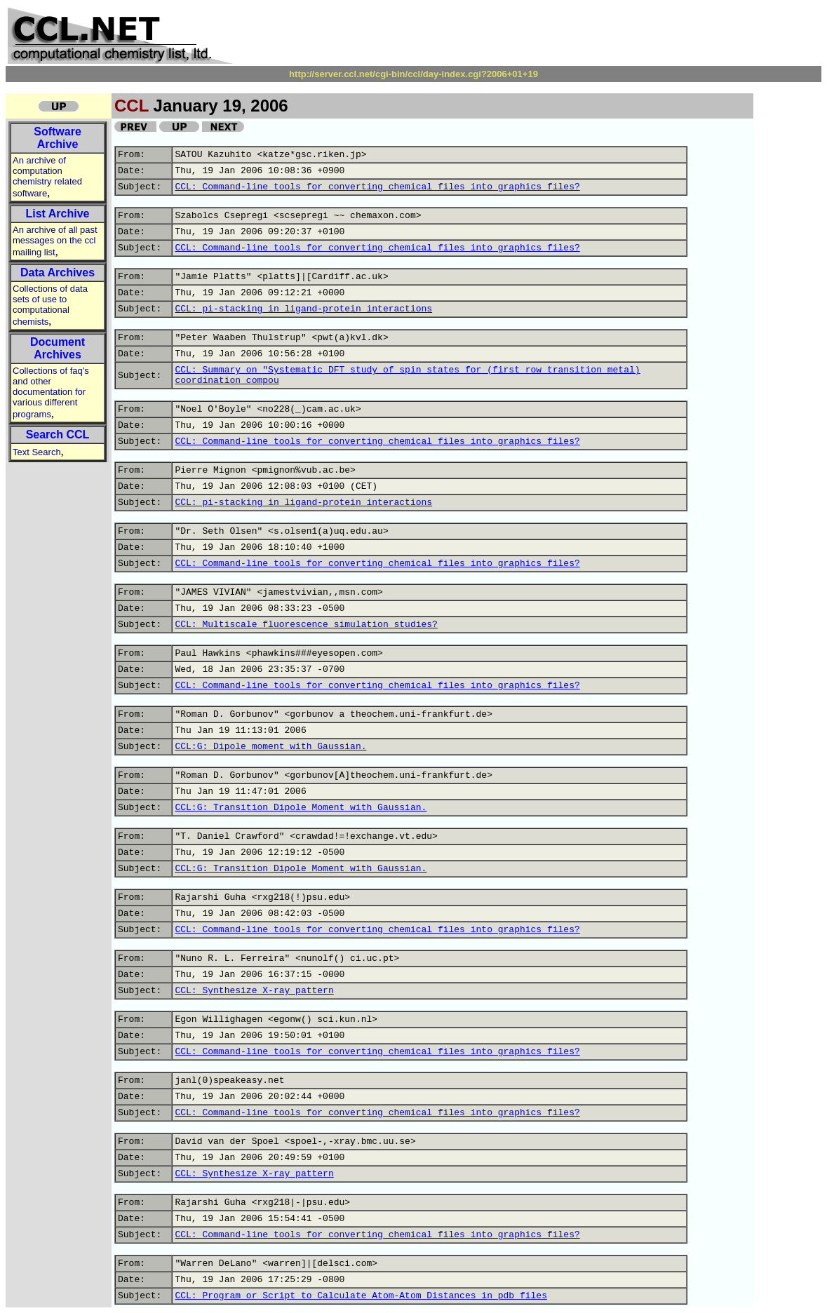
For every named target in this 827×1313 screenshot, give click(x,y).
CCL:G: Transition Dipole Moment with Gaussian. (300, 807)
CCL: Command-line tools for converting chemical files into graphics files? (377, 187)
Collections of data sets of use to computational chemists (50, 305)
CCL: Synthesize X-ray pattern (254, 990)
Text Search (37, 452)
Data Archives (57, 272)
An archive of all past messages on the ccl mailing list (55, 240)
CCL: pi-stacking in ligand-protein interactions (303, 309)
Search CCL (58, 434)
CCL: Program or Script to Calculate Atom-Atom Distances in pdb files (361, 1296)
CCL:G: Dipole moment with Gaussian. (270, 746)
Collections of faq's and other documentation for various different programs (51, 392)
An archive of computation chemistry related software (47, 176)
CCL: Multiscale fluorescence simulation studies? (306, 624)
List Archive (58, 214)
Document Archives (57, 348)
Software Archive (57, 138)
